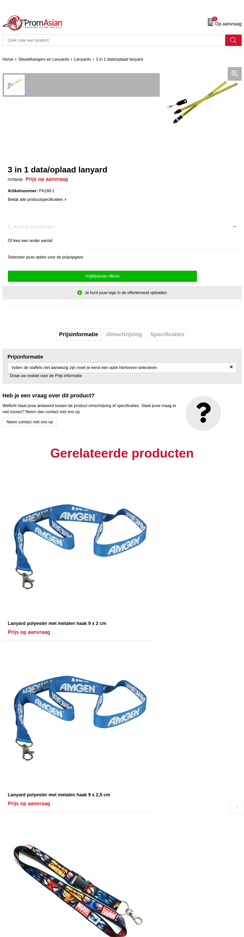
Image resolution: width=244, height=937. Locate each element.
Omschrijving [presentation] (124, 334)
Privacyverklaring (139, 919)
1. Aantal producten (31, 227)
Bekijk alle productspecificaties (37, 199)
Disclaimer (133, 927)
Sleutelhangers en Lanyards (43, 59)
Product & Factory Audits (25, 911)
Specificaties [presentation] (167, 334)
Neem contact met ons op (30, 422)
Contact (10, 903)
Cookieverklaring (139, 911)
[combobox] (114, 40)
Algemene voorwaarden (145, 903)
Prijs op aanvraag (29, 601)
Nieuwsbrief (135, 833)
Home (8, 59)
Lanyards (82, 59)
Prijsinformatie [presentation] (78, 334)
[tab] (78, 334)
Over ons (132, 825)
